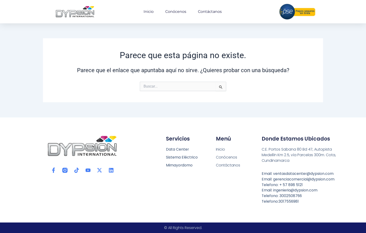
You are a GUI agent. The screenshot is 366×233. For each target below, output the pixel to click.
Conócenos (175, 11)
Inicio (149, 11)
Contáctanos (210, 11)
